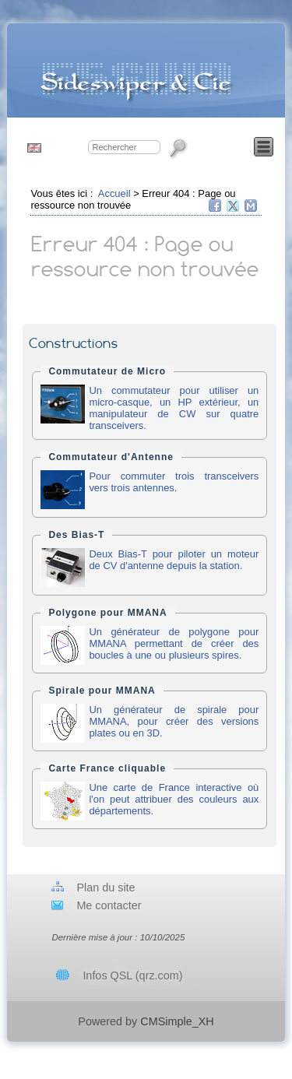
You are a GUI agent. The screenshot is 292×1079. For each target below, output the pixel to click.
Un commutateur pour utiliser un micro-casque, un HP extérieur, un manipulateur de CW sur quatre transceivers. (174, 408)
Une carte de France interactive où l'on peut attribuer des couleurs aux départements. (174, 799)
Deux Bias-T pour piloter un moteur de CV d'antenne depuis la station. (174, 559)
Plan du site (105, 887)
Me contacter (108, 905)
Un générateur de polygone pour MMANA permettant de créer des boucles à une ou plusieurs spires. (174, 643)
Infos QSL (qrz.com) (132, 975)
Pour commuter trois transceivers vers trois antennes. (174, 482)
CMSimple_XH (176, 1021)
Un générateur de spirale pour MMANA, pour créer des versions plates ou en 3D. (174, 721)
